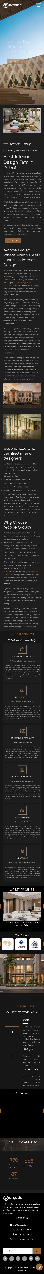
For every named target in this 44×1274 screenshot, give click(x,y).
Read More (14, 240)
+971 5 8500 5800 (22, 1234)
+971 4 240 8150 (22, 1230)
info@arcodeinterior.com (22, 1225)
